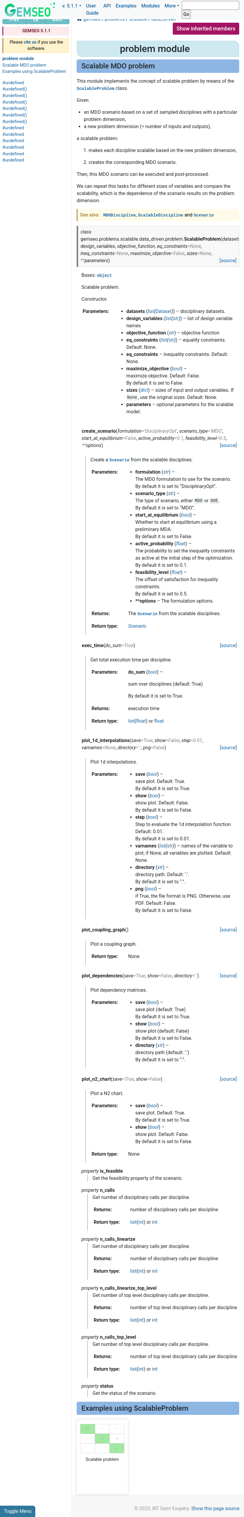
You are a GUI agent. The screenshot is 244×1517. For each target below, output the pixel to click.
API (107, 6)
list (131, 721)
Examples (126, 6)
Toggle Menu (17, 1511)
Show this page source (215, 1508)
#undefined (13, 82)
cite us (30, 42)
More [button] (170, 6)
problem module (18, 58)
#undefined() (14, 89)
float (141, 721)
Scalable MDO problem (24, 65)
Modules (150, 6)
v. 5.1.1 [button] (70, 6)
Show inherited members (206, 29)
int (141, 1222)
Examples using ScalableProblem (34, 71)
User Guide (92, 9)
